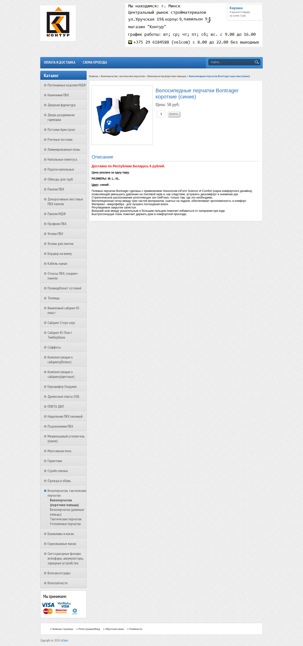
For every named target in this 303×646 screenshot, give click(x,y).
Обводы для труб (60, 179)
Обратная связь (114, 629)
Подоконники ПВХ (60, 426)
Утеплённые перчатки (65, 523)
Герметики (55, 460)
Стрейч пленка (58, 470)
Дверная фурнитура (62, 104)
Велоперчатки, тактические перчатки (123, 76)
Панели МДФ (57, 213)
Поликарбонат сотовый (64, 288)
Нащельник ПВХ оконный (65, 416)
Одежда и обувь (59, 480)
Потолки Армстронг (61, 129)
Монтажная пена (59, 450)
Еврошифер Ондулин (62, 386)
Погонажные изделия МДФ (67, 85)
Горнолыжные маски (62, 543)
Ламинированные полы (64, 149)
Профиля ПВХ (57, 223)
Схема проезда (95, 62)
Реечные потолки (60, 139)
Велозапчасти (57, 582)
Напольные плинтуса (62, 159)
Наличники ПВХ (58, 95)
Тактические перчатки (65, 519)
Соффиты (54, 347)
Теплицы (54, 298)
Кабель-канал (57, 263)
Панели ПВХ (56, 189)
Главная (93, 76)
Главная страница (62, 629)
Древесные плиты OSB (63, 396)
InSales (64, 640)
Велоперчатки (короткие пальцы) (64, 502)
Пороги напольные (61, 169)
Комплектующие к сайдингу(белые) (60, 359)
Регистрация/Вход (89, 629)
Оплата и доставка (59, 62)
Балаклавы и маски (61, 533)
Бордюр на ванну (60, 253)
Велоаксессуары (59, 573)
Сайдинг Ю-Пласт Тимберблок (60, 335)
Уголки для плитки (60, 243)
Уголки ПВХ (55, 233)
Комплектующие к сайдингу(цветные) (61, 374)
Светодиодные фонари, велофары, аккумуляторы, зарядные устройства (66, 558)
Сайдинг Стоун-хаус (61, 322)
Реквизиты (135, 629)
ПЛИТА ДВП (56, 406)
